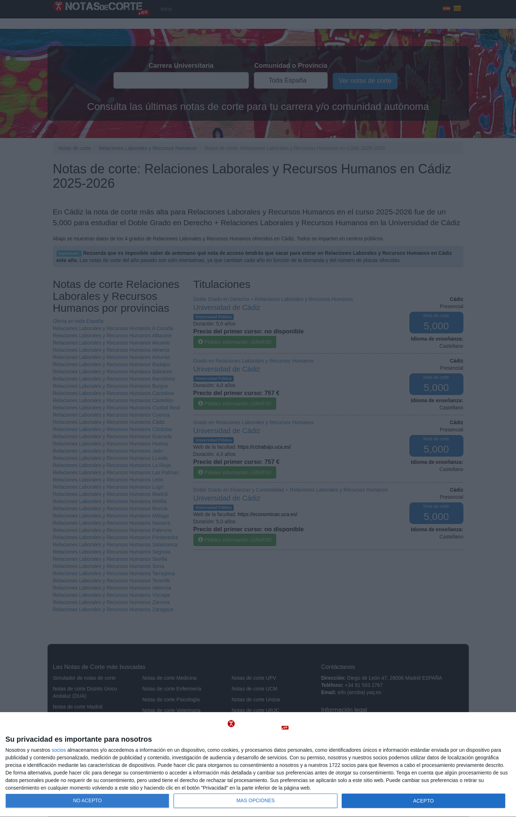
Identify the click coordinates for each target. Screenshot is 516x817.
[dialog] (258, 764)
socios (58, 749)
